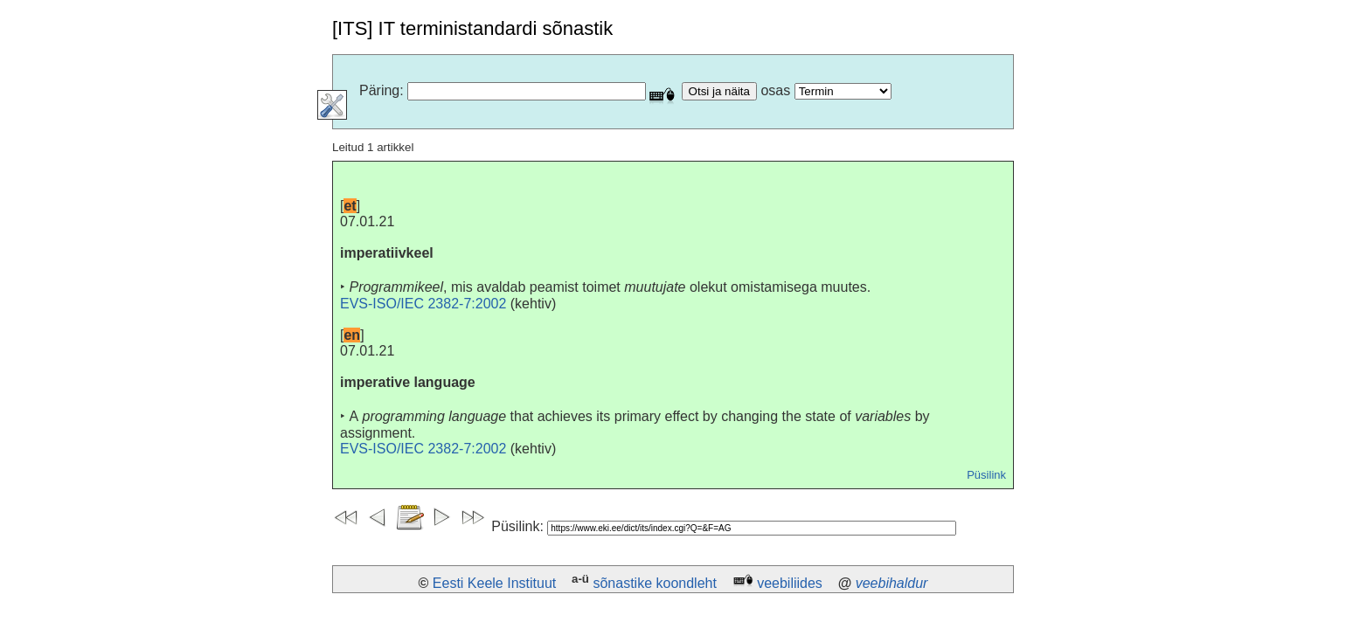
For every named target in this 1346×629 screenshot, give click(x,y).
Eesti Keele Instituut (494, 583)
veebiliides (789, 583)
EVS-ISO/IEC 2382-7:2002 (423, 303)
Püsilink (986, 474)
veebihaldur (892, 583)
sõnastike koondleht (654, 583)
